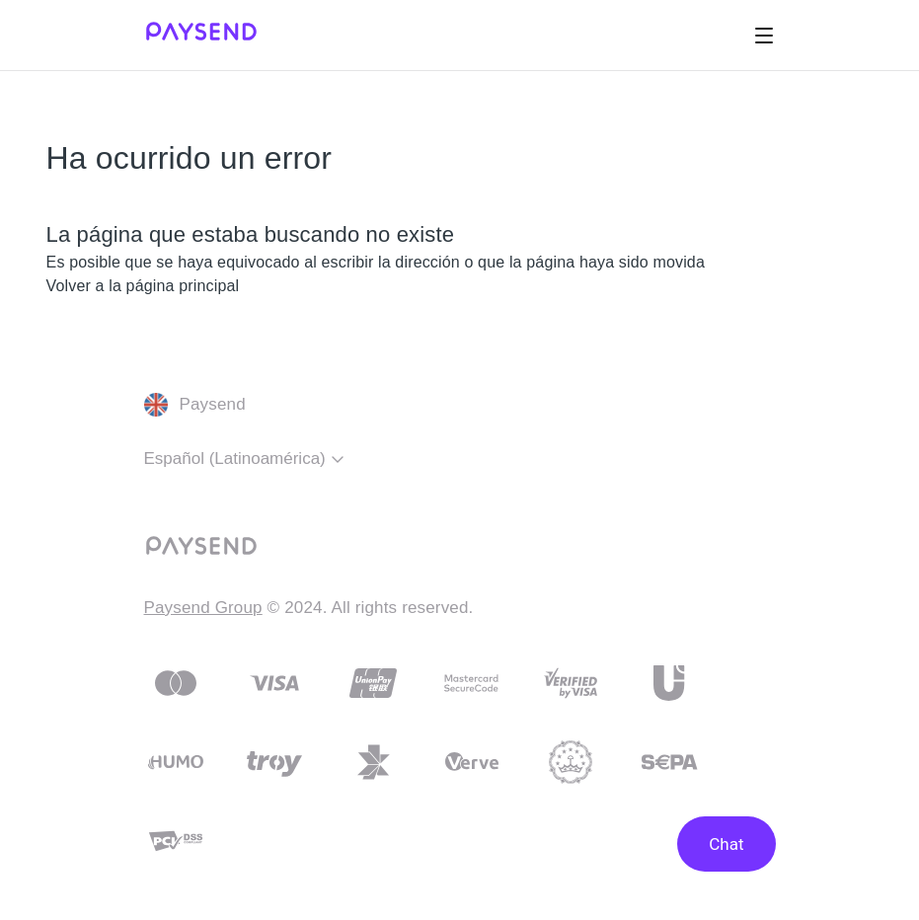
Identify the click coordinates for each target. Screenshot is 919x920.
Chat (726, 844)
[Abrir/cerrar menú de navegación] (764, 35)
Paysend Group (203, 607)
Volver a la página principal (143, 285)
